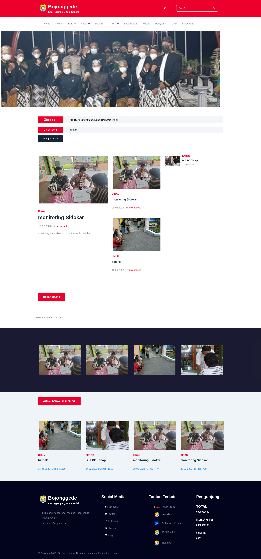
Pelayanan (160, 23)
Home (47, 23)
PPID (113, 23)
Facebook (111, 506)
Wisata (146, 23)
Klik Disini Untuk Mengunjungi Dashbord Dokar (94, 120)
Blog (109, 535)
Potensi (99, 23)
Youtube (111, 528)
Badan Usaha (131, 23)
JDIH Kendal (163, 532)
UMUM (115, 256)
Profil (57, 23)
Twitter (110, 514)
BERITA (186, 156)
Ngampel (161, 543)
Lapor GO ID (164, 507)
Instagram (111, 521)
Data (70, 23)
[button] (19, 69)
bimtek (73, 130)
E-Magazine (188, 23)
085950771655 (49, 518)
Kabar (84, 23)
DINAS (41, 211)
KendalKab (162, 514)
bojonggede (62, 226)
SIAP (174, 23)
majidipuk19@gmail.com (54, 523)
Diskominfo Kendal (167, 523)
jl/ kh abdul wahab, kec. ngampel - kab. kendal (66, 513)
